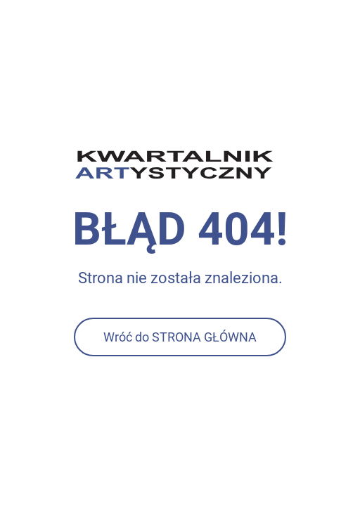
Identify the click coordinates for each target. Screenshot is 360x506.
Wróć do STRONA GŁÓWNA (180, 337)
